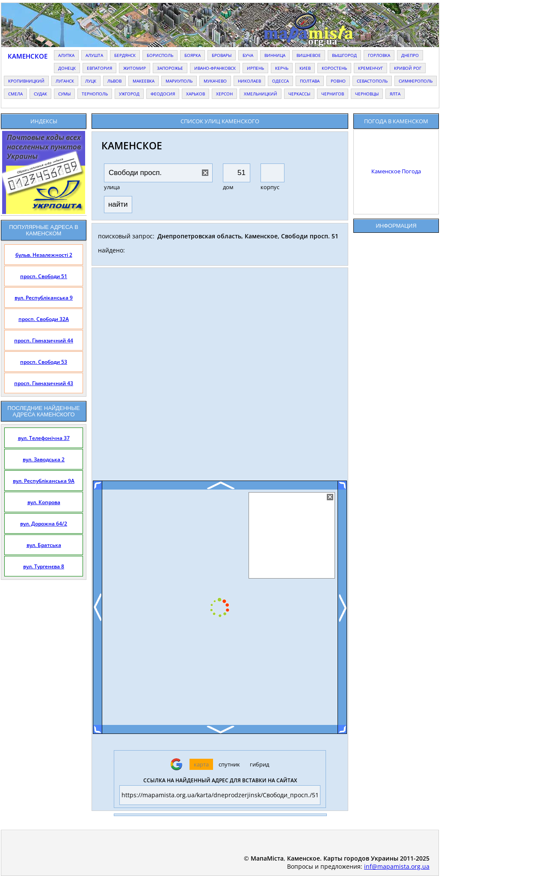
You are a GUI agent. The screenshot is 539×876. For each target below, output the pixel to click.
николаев (249, 81)
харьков (195, 94)
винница (274, 55)
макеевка (143, 81)
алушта (94, 55)
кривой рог (407, 68)
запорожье (170, 68)
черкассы (299, 94)
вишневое (308, 55)
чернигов (332, 94)
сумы (64, 94)
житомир (134, 68)
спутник (229, 764)
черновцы (367, 94)
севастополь (372, 81)
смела (15, 94)
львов (114, 81)
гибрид (259, 764)
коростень (334, 68)
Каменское (27, 56)
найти (118, 204)
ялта (395, 94)
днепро (410, 55)
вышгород (344, 55)
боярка (192, 55)
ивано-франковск (215, 68)
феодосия (163, 94)
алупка (66, 55)
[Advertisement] (220, 377)
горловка (379, 55)
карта (201, 764)
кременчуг (370, 68)
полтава (310, 81)
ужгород (129, 94)
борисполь (160, 55)
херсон (224, 94)
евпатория (99, 68)
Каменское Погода (396, 171)
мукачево (215, 81)
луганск (65, 81)
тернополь (95, 94)
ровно (338, 81)
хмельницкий (260, 94)
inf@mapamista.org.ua (396, 866)
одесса (280, 81)
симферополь (415, 81)
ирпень (255, 68)
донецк (67, 68)
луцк (90, 81)
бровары (221, 55)
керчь (281, 68)
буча (248, 55)
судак (40, 94)
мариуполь (179, 81)
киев (305, 68)
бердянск (125, 55)
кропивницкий (26, 81)
